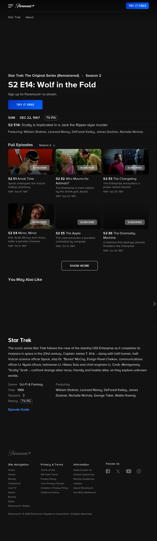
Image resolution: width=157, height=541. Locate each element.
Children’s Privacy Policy (54, 488)
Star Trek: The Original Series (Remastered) (43, 76)
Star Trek (14, 17)
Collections (14, 483)
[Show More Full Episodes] (80, 265)
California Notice (50, 492)
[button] (10, 6)
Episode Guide (18, 409)
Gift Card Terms (49, 474)
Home (11, 470)
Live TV (12, 488)
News (11, 501)
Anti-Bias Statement (84, 492)
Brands (12, 497)
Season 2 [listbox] (45, 145)
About (30, 17)
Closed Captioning (83, 474)
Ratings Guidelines (83, 479)
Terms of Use (48, 470)
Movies (12, 479)
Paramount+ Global (19, 506)
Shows (12, 474)
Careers (77, 483)
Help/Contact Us (82, 470)
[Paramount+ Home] (19, 453)
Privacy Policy (48, 479)
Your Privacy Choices (52, 483)
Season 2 (93, 76)
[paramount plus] (25, 5)
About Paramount (83, 488)
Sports (11, 492)
